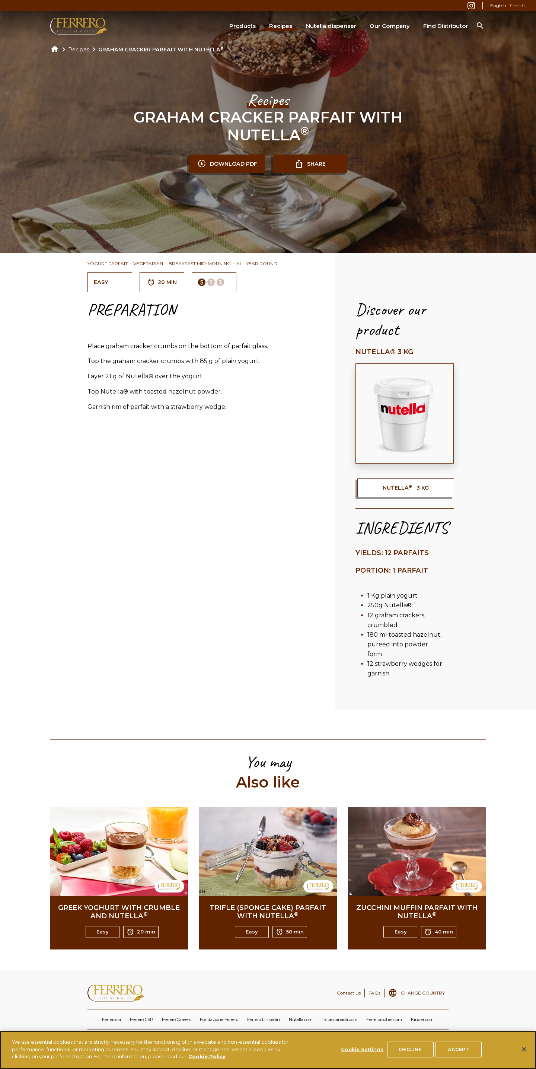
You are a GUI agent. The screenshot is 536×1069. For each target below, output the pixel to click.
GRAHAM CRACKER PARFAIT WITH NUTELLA (161, 49)
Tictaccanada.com (339, 1019)
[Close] (524, 1052)
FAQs (374, 993)
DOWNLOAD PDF (227, 163)
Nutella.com (301, 1019)
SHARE (310, 163)
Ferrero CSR (141, 1019)
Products (242, 25)
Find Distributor (445, 25)
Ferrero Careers (176, 1019)
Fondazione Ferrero (219, 1019)
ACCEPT (458, 1053)
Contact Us (349, 993)
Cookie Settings (362, 1053)
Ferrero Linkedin (263, 1019)
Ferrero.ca (111, 1019)
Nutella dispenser (331, 25)
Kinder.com (422, 1019)
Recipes (280, 25)
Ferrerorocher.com (384, 1019)
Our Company (390, 25)
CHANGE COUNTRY (423, 993)
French (517, 5)
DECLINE (410, 1053)
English (498, 5)
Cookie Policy (207, 1060)
